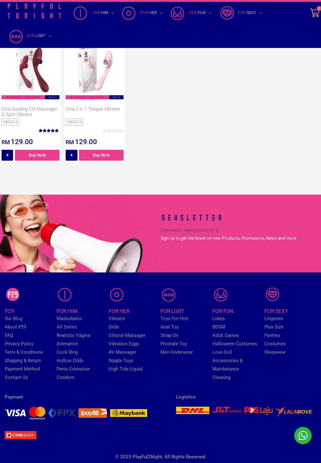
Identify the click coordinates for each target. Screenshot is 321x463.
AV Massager (122, 352)
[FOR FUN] (191, 13)
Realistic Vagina (73, 335)
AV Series (67, 327)
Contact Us (16, 377)
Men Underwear (176, 352)
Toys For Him (174, 318)
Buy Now (37, 155)
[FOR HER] (143, 13)
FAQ (9, 335)
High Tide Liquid (125, 369)
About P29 (15, 327)
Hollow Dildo (70, 360)
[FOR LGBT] (30, 36)
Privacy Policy (19, 344)
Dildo (114, 327)
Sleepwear (275, 352)
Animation (67, 344)
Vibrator (117, 318)
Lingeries (273, 318)
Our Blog (13, 318)
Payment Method (22, 369)
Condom (65, 377)
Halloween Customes (234, 344)
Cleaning (221, 377)
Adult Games (225, 335)
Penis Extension (73, 369)
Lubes (218, 318)
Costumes (275, 344)
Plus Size (273, 327)
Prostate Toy (173, 344)
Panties (272, 335)
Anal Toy (169, 327)
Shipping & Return (23, 360)
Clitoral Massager (127, 335)
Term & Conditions (24, 352)
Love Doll (222, 352)
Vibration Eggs (124, 344)
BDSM (218, 327)
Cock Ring (67, 352)
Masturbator (69, 318)
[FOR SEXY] (241, 13)
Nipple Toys (121, 360)
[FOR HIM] (94, 13)
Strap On (169, 335)
